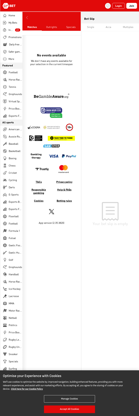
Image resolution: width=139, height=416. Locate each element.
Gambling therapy (36, 156)
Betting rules (64, 201)
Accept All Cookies (69, 409)
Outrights (51, 27)
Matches (32, 27)
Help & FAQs (64, 190)
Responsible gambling (38, 191)
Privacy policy (64, 182)
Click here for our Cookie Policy (27, 389)
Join (131, 6)
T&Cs (39, 182)
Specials (71, 27)
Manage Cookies (69, 398)
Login (118, 6)
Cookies (38, 201)
